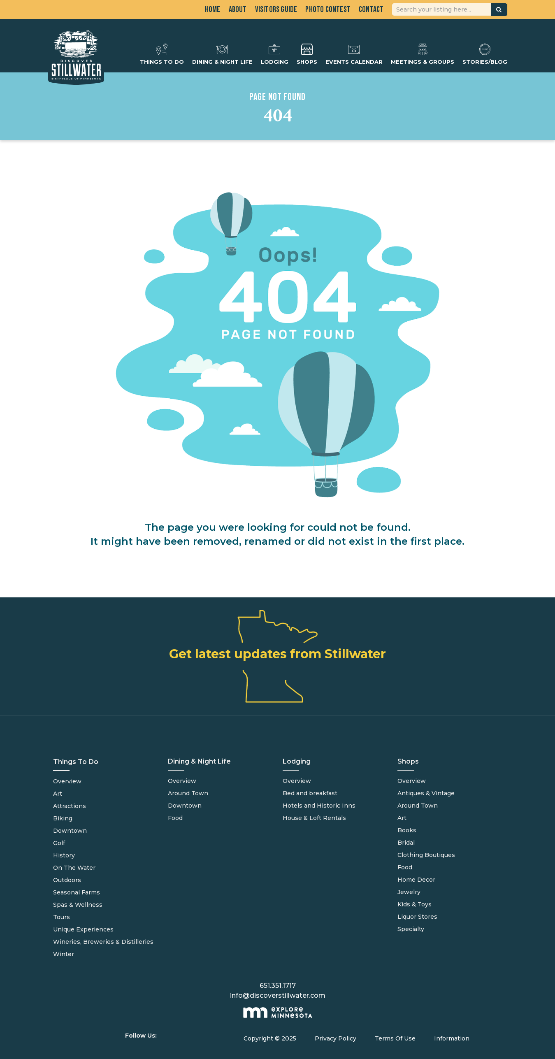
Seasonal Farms (76, 892)
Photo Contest (328, 9)
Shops (307, 54)
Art (57, 793)
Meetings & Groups (422, 54)
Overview (67, 781)
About (238, 9)
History (64, 855)
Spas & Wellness (77, 904)
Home (213, 9)
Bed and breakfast (310, 793)
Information (451, 1038)
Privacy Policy (335, 1038)
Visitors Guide (276, 9)
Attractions (69, 806)
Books (406, 830)
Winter (63, 954)
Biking (62, 818)
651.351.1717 (278, 985)
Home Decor (416, 879)
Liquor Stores (417, 916)
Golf (59, 843)
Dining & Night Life (222, 54)
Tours (61, 917)
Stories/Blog (484, 54)
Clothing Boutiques (426, 855)
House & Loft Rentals (314, 818)
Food (175, 818)
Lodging (274, 54)
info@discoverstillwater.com (277, 995)
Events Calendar (354, 54)
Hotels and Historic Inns (319, 805)
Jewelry (408, 892)
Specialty (410, 929)
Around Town (188, 793)
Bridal (406, 842)
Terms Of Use (395, 1038)
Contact (371, 9)
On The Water (74, 867)
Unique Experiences (83, 929)
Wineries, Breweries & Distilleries (103, 941)
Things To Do (162, 54)
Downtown (70, 830)
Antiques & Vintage (426, 793)
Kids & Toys (414, 904)
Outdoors (67, 880)
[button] (499, 9)
